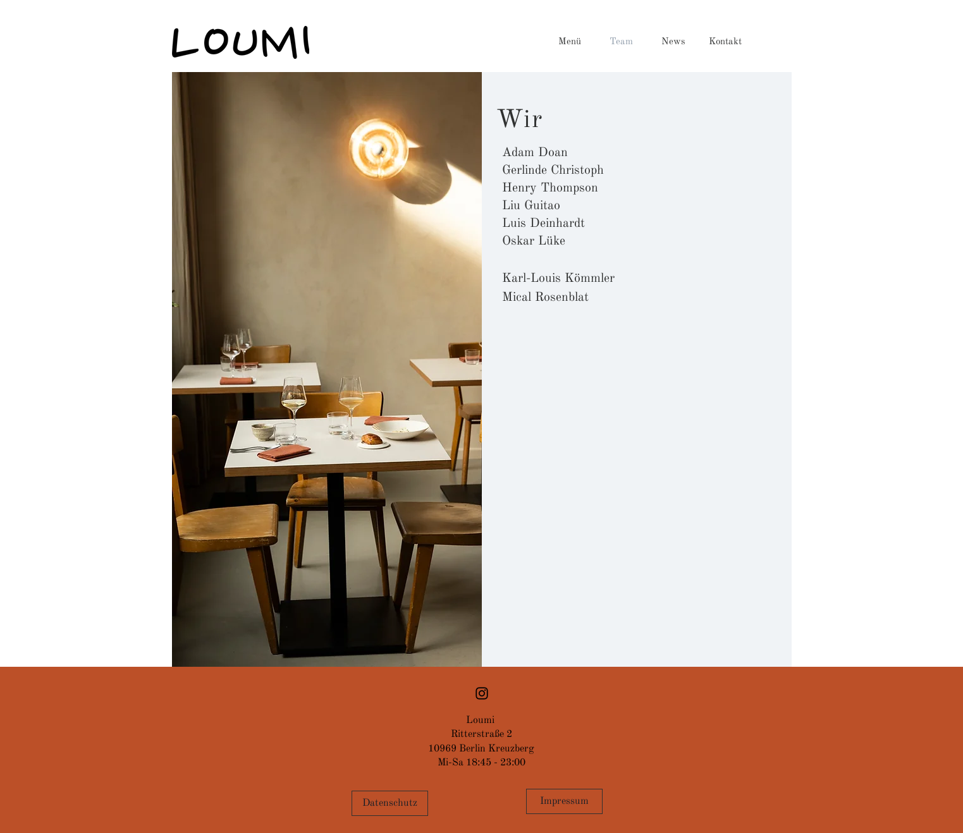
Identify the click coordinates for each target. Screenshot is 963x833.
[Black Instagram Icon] (482, 693)
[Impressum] (564, 801)
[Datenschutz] (390, 803)
